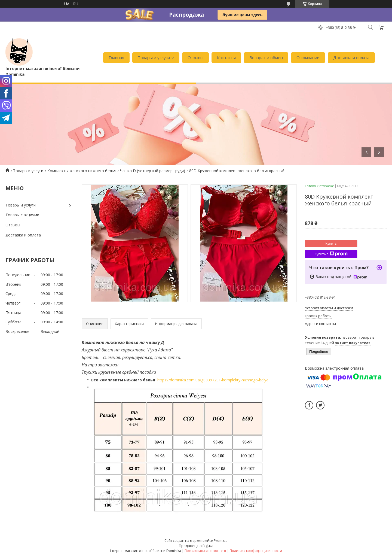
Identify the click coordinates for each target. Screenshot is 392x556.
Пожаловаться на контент (205, 550)
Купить (330, 243)
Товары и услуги (154, 57)
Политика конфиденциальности (256, 550)
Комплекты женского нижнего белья (81, 170)
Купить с (330, 253)
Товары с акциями (22, 214)
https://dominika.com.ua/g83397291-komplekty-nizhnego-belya (212, 379)
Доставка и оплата (351, 57)
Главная (116, 57)
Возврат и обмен (266, 57)
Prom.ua (221, 540)
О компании (308, 57)
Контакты (226, 57)
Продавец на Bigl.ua (196, 545)
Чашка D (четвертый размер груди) (152, 170)
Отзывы (195, 57)
